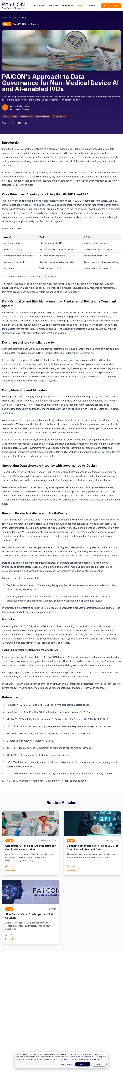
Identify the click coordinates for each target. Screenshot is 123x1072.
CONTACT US (111, 5)
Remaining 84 (37, 5)
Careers (91, 5)
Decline (98, 1064)
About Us (53, 5)
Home (4, 18)
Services (67, 5)
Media (80, 5)
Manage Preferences (66, 1064)
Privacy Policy (96, 1059)
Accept (82, 1064)
